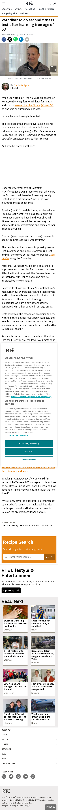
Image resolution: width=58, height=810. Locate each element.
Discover (6, 730)
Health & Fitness (46, 9)
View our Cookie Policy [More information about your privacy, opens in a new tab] (20, 396)
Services (6, 749)
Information (8, 763)
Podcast (24, 13)
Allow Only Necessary (29, 443)
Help (4, 758)
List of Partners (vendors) (17, 435)
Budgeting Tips (9, 13)
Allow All (29, 451)
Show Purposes (29, 459)
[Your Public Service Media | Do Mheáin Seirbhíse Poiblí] (6, 791)
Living (18, 9)
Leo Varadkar (48, 525)
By (20, 85)
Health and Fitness (29, 525)
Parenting (30, 9)
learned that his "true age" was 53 (34, 105)
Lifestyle (6, 525)
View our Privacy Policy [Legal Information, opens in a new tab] (41, 396)
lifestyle (6, 9)
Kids (4, 754)
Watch (5, 739)
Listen (5, 744)
